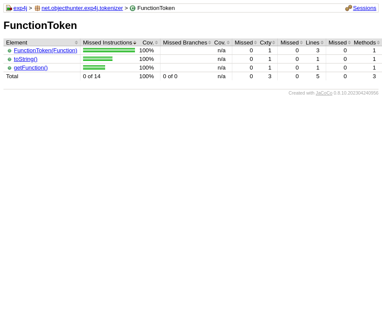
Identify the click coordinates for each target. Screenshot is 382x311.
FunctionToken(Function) (45, 50)
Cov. (148, 42)
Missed (244, 42)
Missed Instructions (107, 42)
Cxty (266, 42)
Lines (313, 42)
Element (16, 42)
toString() (26, 59)
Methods (365, 42)
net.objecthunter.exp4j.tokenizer (82, 8)
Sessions (364, 8)
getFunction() (31, 67)
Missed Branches (185, 42)
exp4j (20, 8)
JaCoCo (324, 92)
